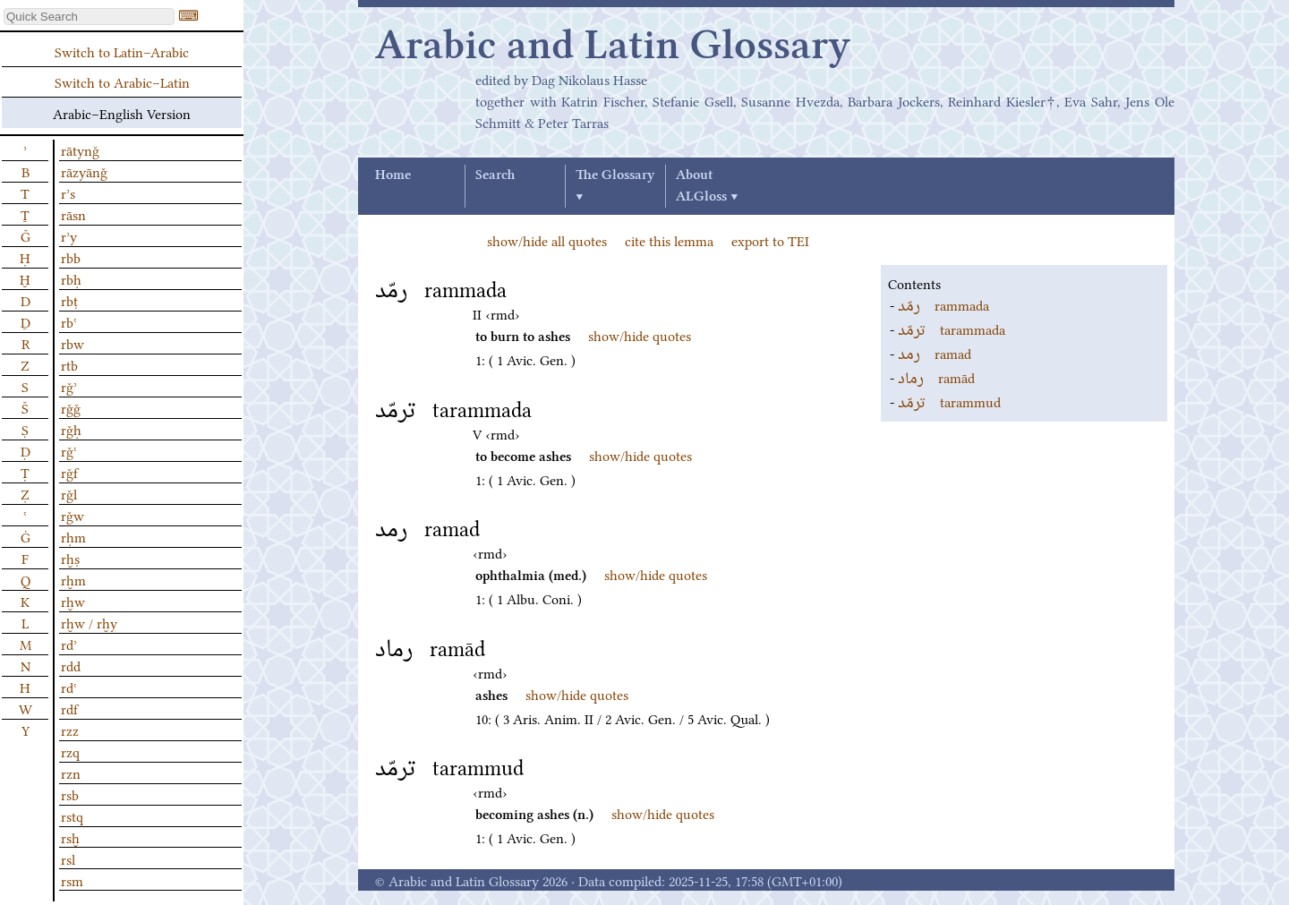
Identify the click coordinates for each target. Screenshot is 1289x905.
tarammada (951, 328)
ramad (934, 353)
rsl (68, 858)
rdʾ (69, 643)
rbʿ (69, 321)
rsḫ (70, 837)
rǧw (72, 515)
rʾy (69, 235)
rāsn (73, 214)
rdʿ (69, 686)
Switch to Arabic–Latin (122, 81)
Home (393, 175)
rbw (72, 343)
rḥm (73, 536)
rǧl (69, 493)
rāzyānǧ (84, 171)
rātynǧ (80, 149)
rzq (70, 751)
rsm (72, 880)
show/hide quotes (639, 335)
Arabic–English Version (122, 113)
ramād (936, 377)
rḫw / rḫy (89, 622)
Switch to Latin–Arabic (122, 51)
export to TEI (770, 240)
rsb (70, 794)
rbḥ (71, 278)
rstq (72, 815)
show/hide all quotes (547, 240)
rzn (71, 772)
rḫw (73, 600)
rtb (69, 364)
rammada (943, 304)
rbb (71, 257)
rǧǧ (71, 407)
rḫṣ (70, 558)
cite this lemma (669, 240)
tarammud (949, 401)
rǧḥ (71, 429)
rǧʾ (69, 386)
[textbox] (89, 16)
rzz (70, 729)
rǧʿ (69, 450)
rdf (69, 708)
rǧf (69, 472)
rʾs (68, 192)
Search (495, 175)
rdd (71, 665)
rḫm (73, 579)
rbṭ (69, 300)
